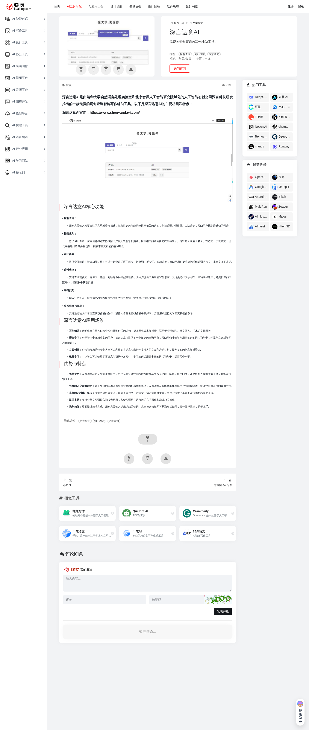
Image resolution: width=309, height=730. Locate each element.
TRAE (255, 117)
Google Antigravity (258, 187)
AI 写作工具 (177, 23)
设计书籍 (192, 6)
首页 (57, 6)
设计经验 (154, 6)
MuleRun (257, 207)
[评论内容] (147, 583)
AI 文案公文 (196, 23)
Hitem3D (281, 226)
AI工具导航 (74, 6)
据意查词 (185, 54)
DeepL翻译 (281, 137)
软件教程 (173, 6)
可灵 (254, 107)
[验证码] (190, 599)
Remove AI (258, 137)
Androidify (258, 197)
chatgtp (280, 127)
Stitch (279, 197)
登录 (301, 6)
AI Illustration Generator (258, 216)
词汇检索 (199, 54)
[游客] (75, 569)
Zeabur (280, 207)
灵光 (278, 177)
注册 (291, 6)
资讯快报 (135, 6)
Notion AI (257, 127)
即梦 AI (280, 97)
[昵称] (104, 599)
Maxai (279, 216)
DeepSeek (258, 97)
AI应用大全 (96, 6)
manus (256, 146)
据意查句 (214, 54)
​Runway (280, 146)
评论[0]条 (74, 554)
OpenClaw (258, 177)
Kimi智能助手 (281, 117)
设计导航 (116, 6)
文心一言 (281, 107)
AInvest (256, 226)
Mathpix (280, 187)
